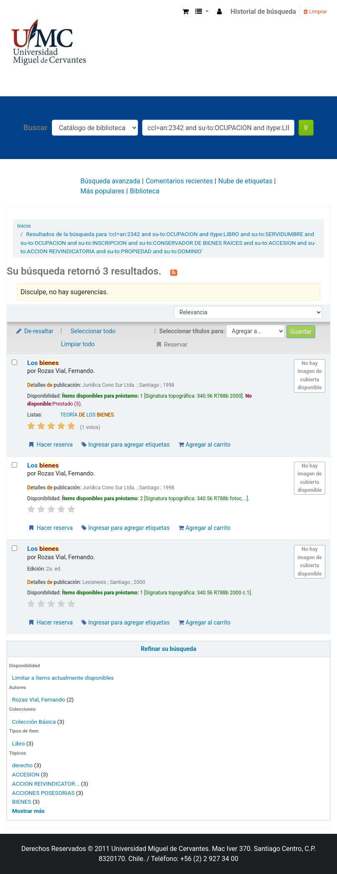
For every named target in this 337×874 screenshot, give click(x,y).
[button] (185, 11)
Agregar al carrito (204, 444)
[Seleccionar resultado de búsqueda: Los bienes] (14, 362)
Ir (306, 127)
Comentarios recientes (179, 181)
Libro (18, 743)
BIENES (21, 801)
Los (43, 363)
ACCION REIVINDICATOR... (45, 783)
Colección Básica (34, 721)
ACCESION (25, 774)
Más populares (102, 191)
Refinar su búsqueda (169, 649)
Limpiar (315, 11)
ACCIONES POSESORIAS (43, 792)
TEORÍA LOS (87, 415)
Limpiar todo (78, 344)
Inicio (24, 225)
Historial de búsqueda (263, 11)
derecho (22, 765)
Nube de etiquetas (245, 181)
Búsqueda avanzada (110, 181)
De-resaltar (34, 331)
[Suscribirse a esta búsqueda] (174, 272)
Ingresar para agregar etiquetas (125, 444)
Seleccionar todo (93, 331)
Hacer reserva (50, 444)
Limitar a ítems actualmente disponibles (63, 677)
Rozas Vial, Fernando (38, 699)
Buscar (35, 127)
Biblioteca (145, 191)
